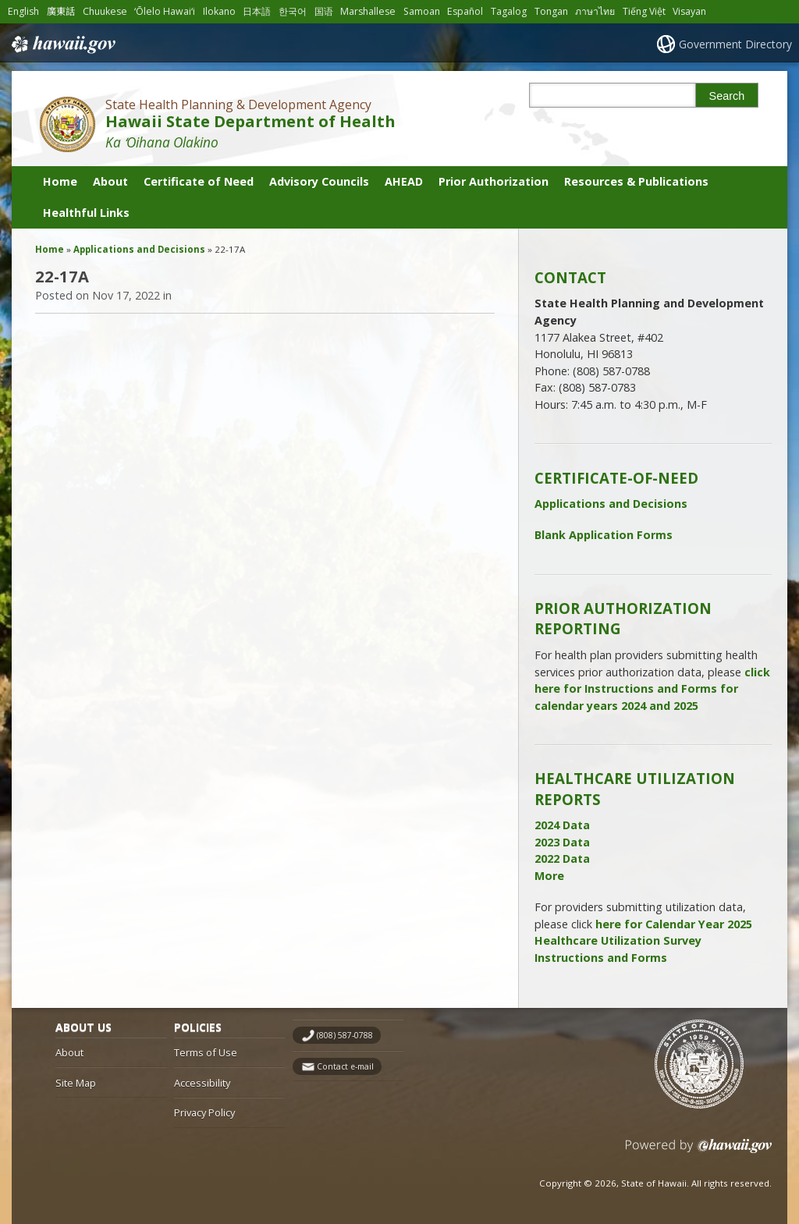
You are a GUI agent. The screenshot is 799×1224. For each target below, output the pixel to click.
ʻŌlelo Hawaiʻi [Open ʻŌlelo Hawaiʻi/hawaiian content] (164, 11)
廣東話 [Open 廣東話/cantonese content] (61, 11)
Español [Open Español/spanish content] (465, 11)
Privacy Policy (204, 1112)
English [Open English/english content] (23, 11)
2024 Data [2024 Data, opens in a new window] (562, 825)
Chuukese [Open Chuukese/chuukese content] (105, 11)
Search (727, 96)
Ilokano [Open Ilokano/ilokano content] (219, 11)
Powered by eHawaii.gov (699, 1152)
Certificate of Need (199, 181)
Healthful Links (86, 212)
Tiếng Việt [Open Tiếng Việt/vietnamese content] (644, 11)
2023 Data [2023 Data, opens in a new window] (562, 842)
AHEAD (404, 181)
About (110, 181)
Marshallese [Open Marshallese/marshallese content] (368, 11)
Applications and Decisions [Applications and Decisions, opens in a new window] (610, 503)
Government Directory (735, 44)
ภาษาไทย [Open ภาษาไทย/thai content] (595, 11)
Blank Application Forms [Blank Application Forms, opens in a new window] (603, 534)
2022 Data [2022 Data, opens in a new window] (562, 858)
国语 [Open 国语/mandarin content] (323, 11)
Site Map (75, 1083)
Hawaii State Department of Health (250, 121)
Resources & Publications (636, 181)
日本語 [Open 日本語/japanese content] (257, 11)
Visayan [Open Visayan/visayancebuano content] (689, 11)
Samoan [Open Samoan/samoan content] (421, 11)
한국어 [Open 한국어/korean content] (293, 11)
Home (60, 181)
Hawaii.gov (62, 44)
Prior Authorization (494, 181)
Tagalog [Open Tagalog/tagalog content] (509, 11)
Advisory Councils (319, 181)
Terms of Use (205, 1052)
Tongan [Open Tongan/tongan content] (551, 11)
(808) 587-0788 (345, 1035)
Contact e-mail (345, 1066)
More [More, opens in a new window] (549, 875)
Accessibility (202, 1083)
